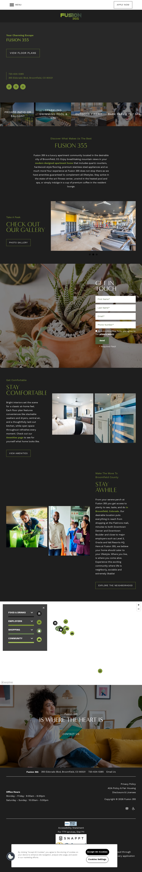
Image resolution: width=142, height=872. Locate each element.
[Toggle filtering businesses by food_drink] (39, 613)
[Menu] (15, 5)
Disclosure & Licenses (124, 792)
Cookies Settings (97, 859)
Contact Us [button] (71, 734)
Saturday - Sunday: (16, 800)
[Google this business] (16, 86)
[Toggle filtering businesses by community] (39, 639)
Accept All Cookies (97, 852)
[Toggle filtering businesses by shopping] (39, 630)
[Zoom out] (139, 609)
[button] (123, 4)
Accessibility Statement (71, 828)
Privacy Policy (128, 784)
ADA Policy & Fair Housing (122, 788)
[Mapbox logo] (7, 682)
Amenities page (14, 437)
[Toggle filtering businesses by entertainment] (39, 622)
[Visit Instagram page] (23, 86)
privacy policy (106, 334)
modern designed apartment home (54, 163)
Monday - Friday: (15, 796)
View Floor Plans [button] (23, 53)
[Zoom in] (139, 605)
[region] (71, 643)
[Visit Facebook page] (9, 86)
